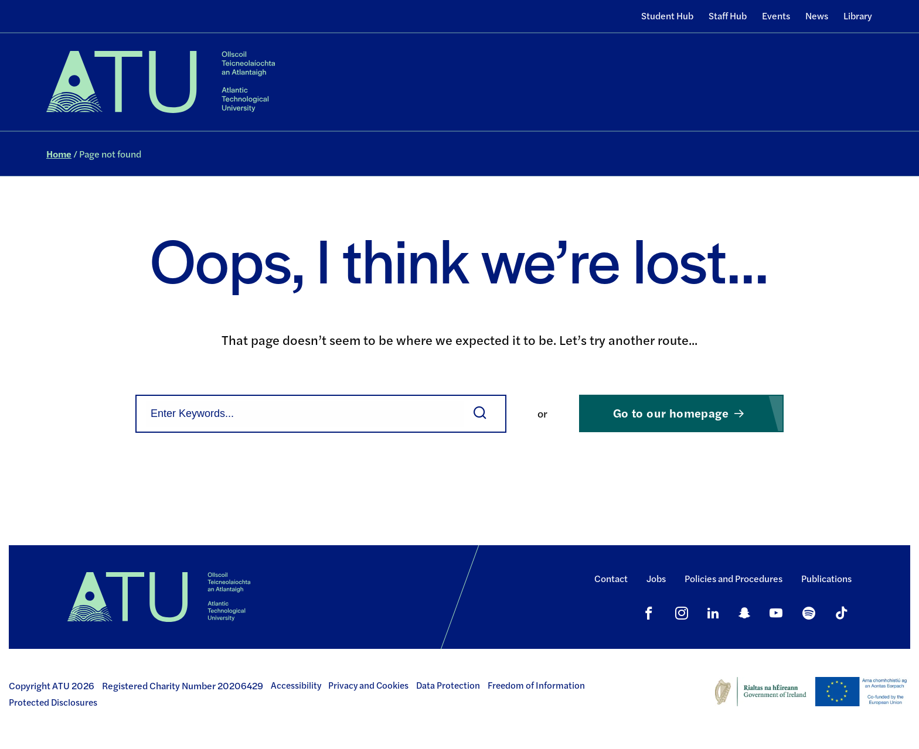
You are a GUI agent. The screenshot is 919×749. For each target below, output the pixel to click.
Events (776, 15)
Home (59, 153)
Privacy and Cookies (368, 685)
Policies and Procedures (733, 578)
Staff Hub (728, 15)
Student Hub (667, 15)
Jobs (656, 578)
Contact (611, 578)
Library (857, 15)
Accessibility (296, 685)
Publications (826, 578)
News (816, 15)
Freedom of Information (536, 685)
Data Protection (448, 685)
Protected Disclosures (53, 702)
